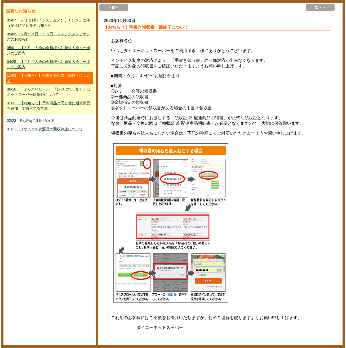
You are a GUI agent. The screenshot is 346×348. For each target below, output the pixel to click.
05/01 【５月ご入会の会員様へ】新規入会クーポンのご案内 (48, 50)
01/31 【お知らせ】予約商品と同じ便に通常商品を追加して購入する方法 (48, 105)
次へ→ (320, 7)
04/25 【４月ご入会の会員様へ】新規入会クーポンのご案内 (48, 64)
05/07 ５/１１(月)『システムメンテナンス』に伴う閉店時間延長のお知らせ (48, 23)
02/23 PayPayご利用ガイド (31, 120)
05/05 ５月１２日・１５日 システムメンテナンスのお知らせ (48, 36)
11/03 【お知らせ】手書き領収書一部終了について (48, 78)
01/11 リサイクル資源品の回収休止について (45, 129)
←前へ (113, 7)
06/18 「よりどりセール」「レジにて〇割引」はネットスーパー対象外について (48, 92)
